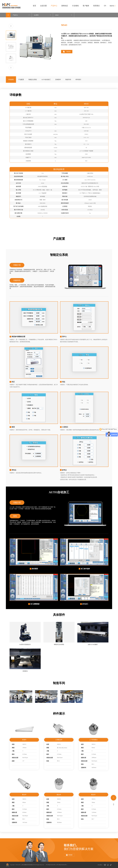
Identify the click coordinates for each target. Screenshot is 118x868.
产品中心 (54, 6)
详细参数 (11, 79)
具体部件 (58, 79)
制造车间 (68, 79)
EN (105, 6)
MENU (113, 6)
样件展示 (78, 79)
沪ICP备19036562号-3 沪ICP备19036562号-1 (56, 864)
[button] (11, 26)
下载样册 (67, 52)
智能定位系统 (32, 79)
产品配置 (21, 79)
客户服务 (86, 6)
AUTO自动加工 (46, 79)
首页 (34, 6)
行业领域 (75, 6)
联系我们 (96, 6)
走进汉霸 (43, 6)
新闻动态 (64, 6)
